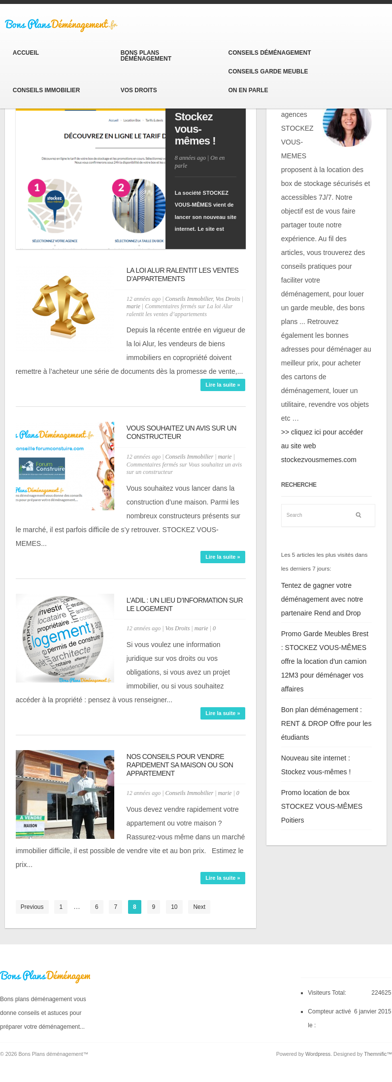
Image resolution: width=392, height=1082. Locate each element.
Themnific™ (378, 1054)
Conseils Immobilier (46, 90)
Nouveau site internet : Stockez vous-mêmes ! (205, 117)
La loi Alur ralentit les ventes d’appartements (182, 274)
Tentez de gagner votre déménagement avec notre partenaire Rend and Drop (322, 599)
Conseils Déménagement (269, 52)
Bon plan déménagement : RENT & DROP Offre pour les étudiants (326, 723)
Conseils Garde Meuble (268, 71)
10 (174, 906)
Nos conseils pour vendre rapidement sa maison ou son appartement (180, 765)
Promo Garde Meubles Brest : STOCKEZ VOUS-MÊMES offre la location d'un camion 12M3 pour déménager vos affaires (324, 661)
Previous (32, 906)
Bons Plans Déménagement (146, 55)
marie (133, 306)
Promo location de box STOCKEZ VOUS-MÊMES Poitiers (321, 806)
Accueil (26, 52)
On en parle (248, 90)
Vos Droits (139, 90)
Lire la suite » (222, 385)
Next (199, 906)
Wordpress (317, 1054)
